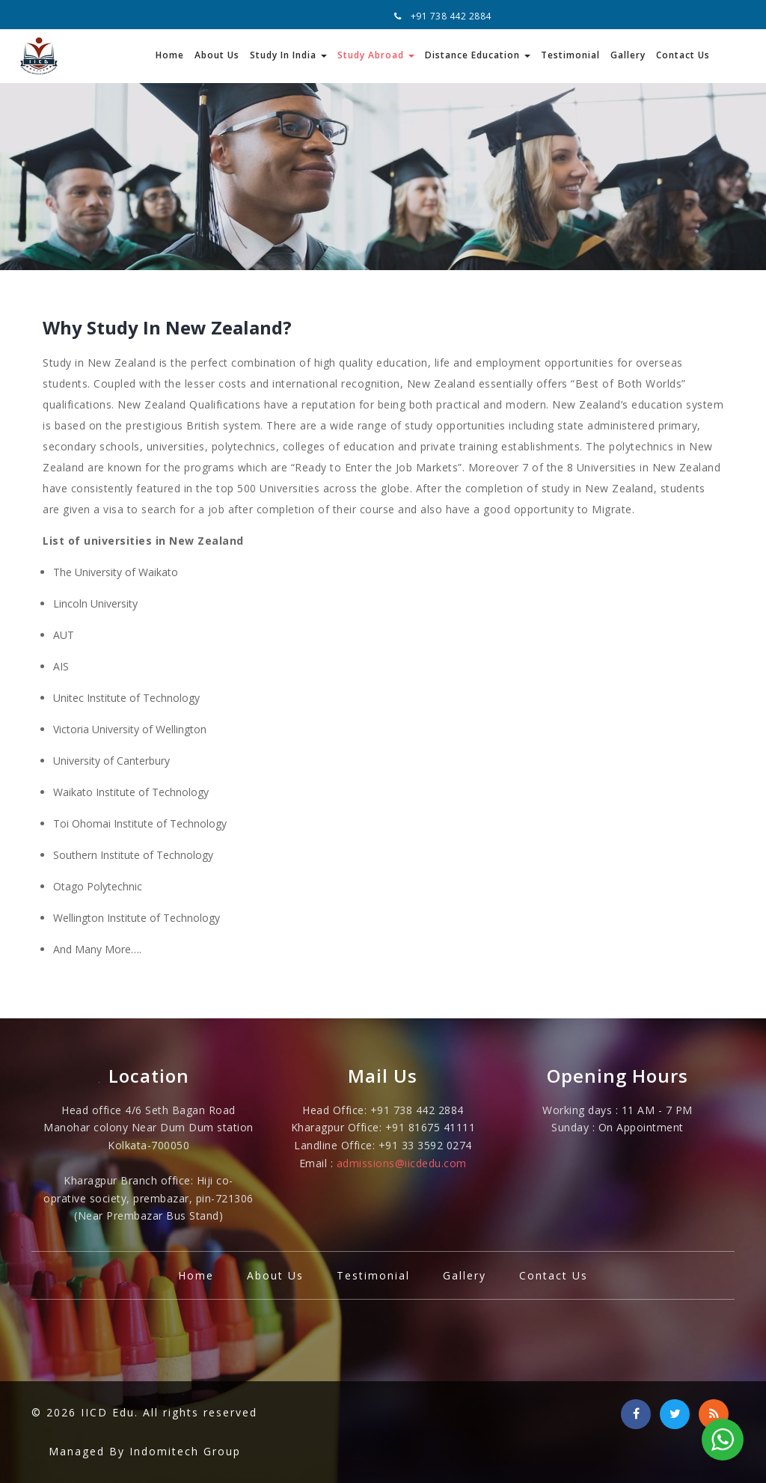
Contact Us (683, 55)
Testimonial (570, 55)
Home (170, 55)
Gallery (628, 55)
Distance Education (477, 55)
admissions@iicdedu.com (402, 1163)
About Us (216, 55)
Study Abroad (375, 55)
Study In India (288, 55)
